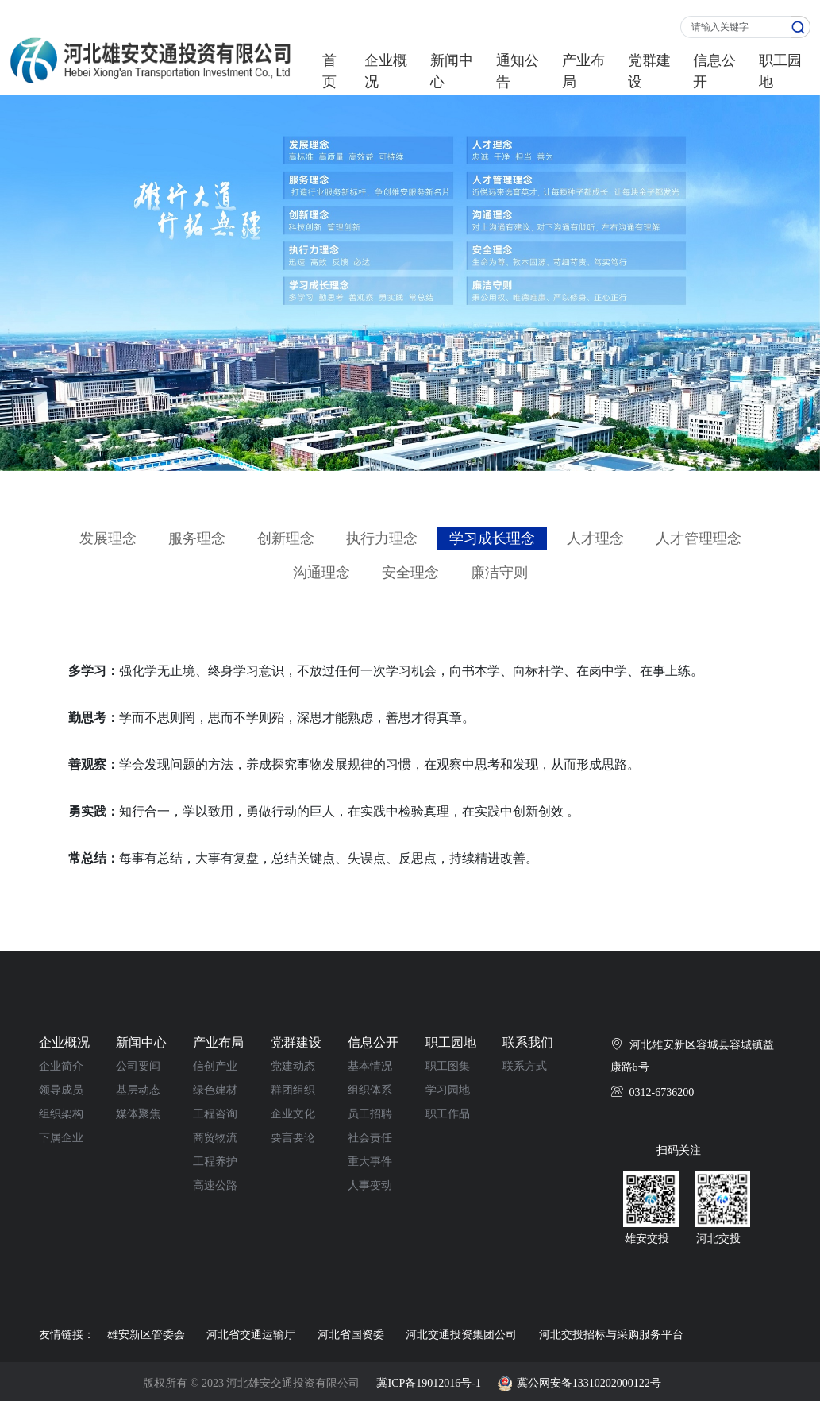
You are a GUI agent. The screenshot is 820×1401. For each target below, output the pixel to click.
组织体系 (370, 1090)
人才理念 (595, 538)
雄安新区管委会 (146, 1335)
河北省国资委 (351, 1335)
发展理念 (108, 538)
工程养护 (215, 1162)
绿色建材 (215, 1090)
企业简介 (61, 1066)
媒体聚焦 (138, 1114)
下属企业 (61, 1138)
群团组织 (293, 1090)
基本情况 (370, 1066)
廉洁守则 (499, 573)
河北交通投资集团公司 (461, 1335)
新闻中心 (451, 71)
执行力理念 (382, 538)
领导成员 (61, 1090)
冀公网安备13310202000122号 (589, 1383)
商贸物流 (215, 1138)
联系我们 (527, 1042)
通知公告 (517, 71)
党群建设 (649, 71)
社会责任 (370, 1138)
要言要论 (293, 1138)
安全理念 (410, 573)
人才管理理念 (698, 538)
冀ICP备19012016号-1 (428, 1383)
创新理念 (285, 538)
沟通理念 (321, 573)
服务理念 (196, 538)
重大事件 (370, 1162)
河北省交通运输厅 (250, 1335)
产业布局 (583, 71)
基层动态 (138, 1090)
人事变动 (370, 1185)
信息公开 (714, 71)
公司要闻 (138, 1066)
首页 (329, 71)
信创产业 (215, 1066)
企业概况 (385, 71)
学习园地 (447, 1090)
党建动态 (293, 1066)
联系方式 (524, 1066)
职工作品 (447, 1114)
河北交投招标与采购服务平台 (611, 1335)
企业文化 (293, 1114)
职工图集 (447, 1066)
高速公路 (215, 1185)
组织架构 (61, 1114)
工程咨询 (215, 1114)
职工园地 (780, 71)
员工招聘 (370, 1114)
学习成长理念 (492, 538)
